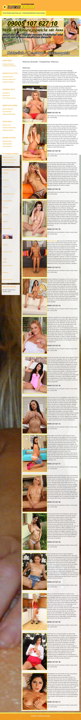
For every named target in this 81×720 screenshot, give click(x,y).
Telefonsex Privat (6, 228)
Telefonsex (5, 173)
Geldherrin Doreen (7, 141)
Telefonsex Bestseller (44, 716)
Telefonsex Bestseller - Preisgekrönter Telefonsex (23, 13)
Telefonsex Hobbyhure (8, 82)
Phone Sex (5, 214)
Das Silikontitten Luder (8, 162)
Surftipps (4, 258)
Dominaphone (6, 93)
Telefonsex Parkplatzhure (8, 79)
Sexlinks (4, 262)
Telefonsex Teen (6, 125)
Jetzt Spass (5, 207)
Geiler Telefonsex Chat (8, 194)
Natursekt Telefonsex (7, 109)
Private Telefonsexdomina (9, 98)
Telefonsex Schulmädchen (9, 127)
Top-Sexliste (5, 180)
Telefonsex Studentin (7, 130)
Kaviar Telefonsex (7, 111)
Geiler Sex (5, 187)
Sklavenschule (6, 95)
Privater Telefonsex (7, 200)
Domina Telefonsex (7, 279)
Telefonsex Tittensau (7, 157)
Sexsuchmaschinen (7, 265)
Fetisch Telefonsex (7, 146)
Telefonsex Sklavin (7, 143)
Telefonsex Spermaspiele (8, 114)
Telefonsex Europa (7, 251)
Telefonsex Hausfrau (7, 76)
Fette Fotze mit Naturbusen (9, 160)
